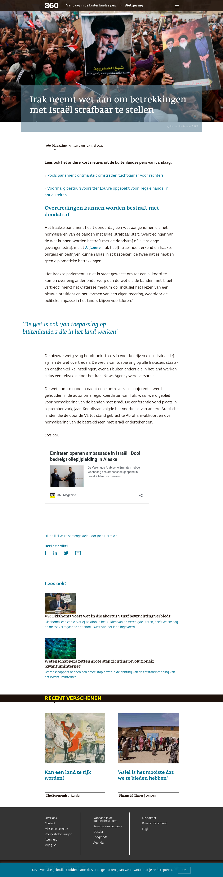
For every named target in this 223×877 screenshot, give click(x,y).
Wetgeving (134, 5)
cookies (71, 870)
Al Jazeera (93, 248)
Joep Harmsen (107, 536)
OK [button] (184, 870)
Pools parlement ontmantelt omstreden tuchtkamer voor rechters (105, 175)
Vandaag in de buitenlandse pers (91, 5)
